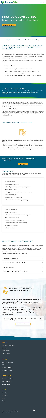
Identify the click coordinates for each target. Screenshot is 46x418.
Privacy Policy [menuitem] (14, 411)
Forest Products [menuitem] (6, 350)
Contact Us (23, 164)
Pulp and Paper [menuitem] (6, 353)
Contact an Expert (23, 324)
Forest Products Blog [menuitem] (7, 379)
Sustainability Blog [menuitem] (6, 381)
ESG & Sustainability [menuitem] (7, 367)
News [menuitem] (3, 398)
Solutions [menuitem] (4, 365)
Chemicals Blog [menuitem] (6, 384)
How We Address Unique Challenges (31, 39)
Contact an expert (9, 25)
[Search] (41, 2)
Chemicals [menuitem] (4, 348)
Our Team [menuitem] (4, 395)
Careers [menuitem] (4, 401)
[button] (44, 2)
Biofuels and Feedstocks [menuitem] (8, 345)
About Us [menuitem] (4, 393)
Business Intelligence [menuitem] (7, 362)
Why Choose (10, 39)
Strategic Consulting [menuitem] (7, 370)
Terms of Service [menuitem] (6, 411)
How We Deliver (17, 39)
